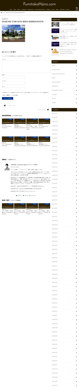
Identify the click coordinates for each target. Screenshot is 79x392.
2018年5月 (54, 343)
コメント (4, 59)
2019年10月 (55, 274)
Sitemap (23, 389)
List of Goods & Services (40, 9)
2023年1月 (54, 116)
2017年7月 (54, 380)
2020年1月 (54, 262)
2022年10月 (55, 129)
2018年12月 (55, 315)
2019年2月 (54, 307)
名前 (3, 75)
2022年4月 (54, 153)
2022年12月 (55, 121)
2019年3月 (54, 303)
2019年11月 (55, 270)
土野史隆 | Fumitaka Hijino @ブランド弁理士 (24, 165)
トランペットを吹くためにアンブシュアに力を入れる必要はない (68, 24)
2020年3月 (54, 254)
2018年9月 (54, 327)
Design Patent (30, 9)
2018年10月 (55, 323)
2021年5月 (54, 197)
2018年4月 (54, 347)
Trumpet (48, 9)
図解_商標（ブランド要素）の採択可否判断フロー (68, 37)
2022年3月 (54, 157)
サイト (3, 87)
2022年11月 (55, 125)
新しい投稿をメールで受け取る (10, 95)
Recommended (56, 81)
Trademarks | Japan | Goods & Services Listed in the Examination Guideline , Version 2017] (64, 52)
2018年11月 (55, 319)
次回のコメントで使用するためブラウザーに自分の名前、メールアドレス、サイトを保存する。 (26, 93)
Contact (67, 9)
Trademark (23, 9)
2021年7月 (54, 189)
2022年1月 (54, 165)
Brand (53, 65)
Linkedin (28, 184)
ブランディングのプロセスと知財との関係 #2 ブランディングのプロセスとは (68, 31)
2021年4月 (54, 202)
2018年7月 (54, 335)
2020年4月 (54, 250)
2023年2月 (54, 112)
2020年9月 (54, 230)
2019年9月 (54, 278)
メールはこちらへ (35, 184)
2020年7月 (54, 238)
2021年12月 (55, 169)
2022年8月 (54, 137)
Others (57, 9)
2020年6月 (54, 242)
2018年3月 (54, 351)
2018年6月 (54, 339)
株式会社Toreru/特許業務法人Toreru (19, 172)
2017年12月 (55, 364)
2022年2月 (54, 161)
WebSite (19, 196)
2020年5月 (54, 246)
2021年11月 (55, 173)
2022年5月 (54, 149)
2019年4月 (54, 299)
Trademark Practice (57, 89)
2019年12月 (55, 266)
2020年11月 (55, 222)
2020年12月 (55, 218)
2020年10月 (55, 226)
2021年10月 (55, 177)
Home (11, 9)
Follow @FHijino (15, 167)
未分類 (53, 102)
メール (4, 81)
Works (18, 9)
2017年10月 (55, 372)
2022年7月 (54, 141)
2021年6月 (54, 193)
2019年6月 (54, 291)
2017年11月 (55, 367)
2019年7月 (54, 287)
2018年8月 (54, 331)
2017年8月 (54, 376)
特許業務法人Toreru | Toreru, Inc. (27, 191)
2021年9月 (54, 181)
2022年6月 (54, 145)
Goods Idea (62, 9)
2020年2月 (54, 258)
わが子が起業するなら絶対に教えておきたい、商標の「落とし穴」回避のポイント (68, 44)
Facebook (33, 196)
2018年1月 (54, 359)
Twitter (26, 196)
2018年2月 (54, 355)
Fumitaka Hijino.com (60, 389)
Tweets (53, 9)
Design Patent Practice (58, 73)
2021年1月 (54, 214)
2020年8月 (54, 234)
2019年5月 (54, 295)
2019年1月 (54, 311)
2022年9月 (54, 133)
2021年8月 (54, 185)
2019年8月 (54, 283)
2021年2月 (54, 210)
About (14, 9)
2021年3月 (54, 206)
